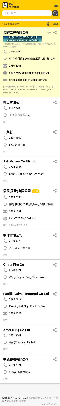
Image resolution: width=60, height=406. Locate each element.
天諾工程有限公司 (16, 32)
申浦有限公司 (12, 235)
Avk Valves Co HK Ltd (19, 161)
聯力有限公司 (12, 102)
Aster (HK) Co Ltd (16, 330)
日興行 (8, 132)
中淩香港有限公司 (16, 359)
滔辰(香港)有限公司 (17, 191)
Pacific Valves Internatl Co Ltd (26, 293)
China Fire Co (13, 264)
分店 (35, 191)
